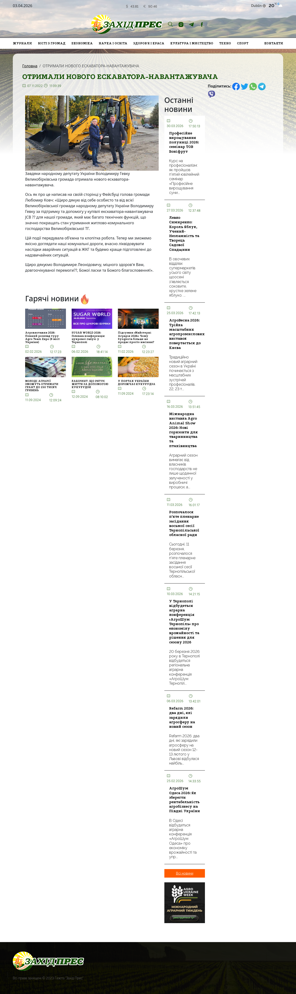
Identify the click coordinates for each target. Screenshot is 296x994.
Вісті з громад (51, 43)
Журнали (22, 43)
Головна (29, 66)
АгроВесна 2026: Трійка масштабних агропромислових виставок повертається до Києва (187, 334)
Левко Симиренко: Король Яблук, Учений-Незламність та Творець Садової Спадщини (184, 233)
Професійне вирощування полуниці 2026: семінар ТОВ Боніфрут (184, 142)
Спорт (242, 43)
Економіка (82, 43)
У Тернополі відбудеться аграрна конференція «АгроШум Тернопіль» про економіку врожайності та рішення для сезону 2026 (184, 621)
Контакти (273, 43)
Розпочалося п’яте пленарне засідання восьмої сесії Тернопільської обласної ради (184, 523)
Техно (225, 43)
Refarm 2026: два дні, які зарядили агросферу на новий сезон (182, 717)
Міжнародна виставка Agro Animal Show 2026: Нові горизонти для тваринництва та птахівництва (183, 430)
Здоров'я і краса (148, 43)
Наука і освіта (113, 43)
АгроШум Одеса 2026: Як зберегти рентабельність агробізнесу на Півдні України (184, 799)
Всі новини (184, 873)
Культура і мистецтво (191, 43)
